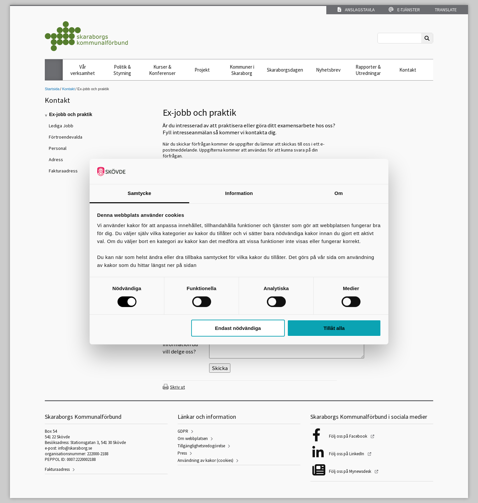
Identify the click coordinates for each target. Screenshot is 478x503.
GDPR (183, 431)
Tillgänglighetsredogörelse (201, 446)
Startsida (52, 89)
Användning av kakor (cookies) (205, 460)
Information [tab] (239, 193)
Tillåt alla (334, 328)
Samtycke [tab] (139, 193)
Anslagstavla (356, 10)
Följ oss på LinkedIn (347, 454)
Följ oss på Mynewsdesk (350, 471)
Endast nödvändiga (238, 328)
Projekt (202, 70)
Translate (445, 10)
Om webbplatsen (193, 438)
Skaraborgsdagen (285, 70)
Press (182, 453)
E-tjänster (404, 10)
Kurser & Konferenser (162, 70)
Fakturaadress (57, 469)
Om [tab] (338, 193)
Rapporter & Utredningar (368, 70)
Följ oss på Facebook (348, 436)
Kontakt (407, 70)
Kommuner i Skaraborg (242, 70)
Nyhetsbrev (328, 70)
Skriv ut (177, 387)
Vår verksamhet (82, 70)
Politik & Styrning (122, 70)
